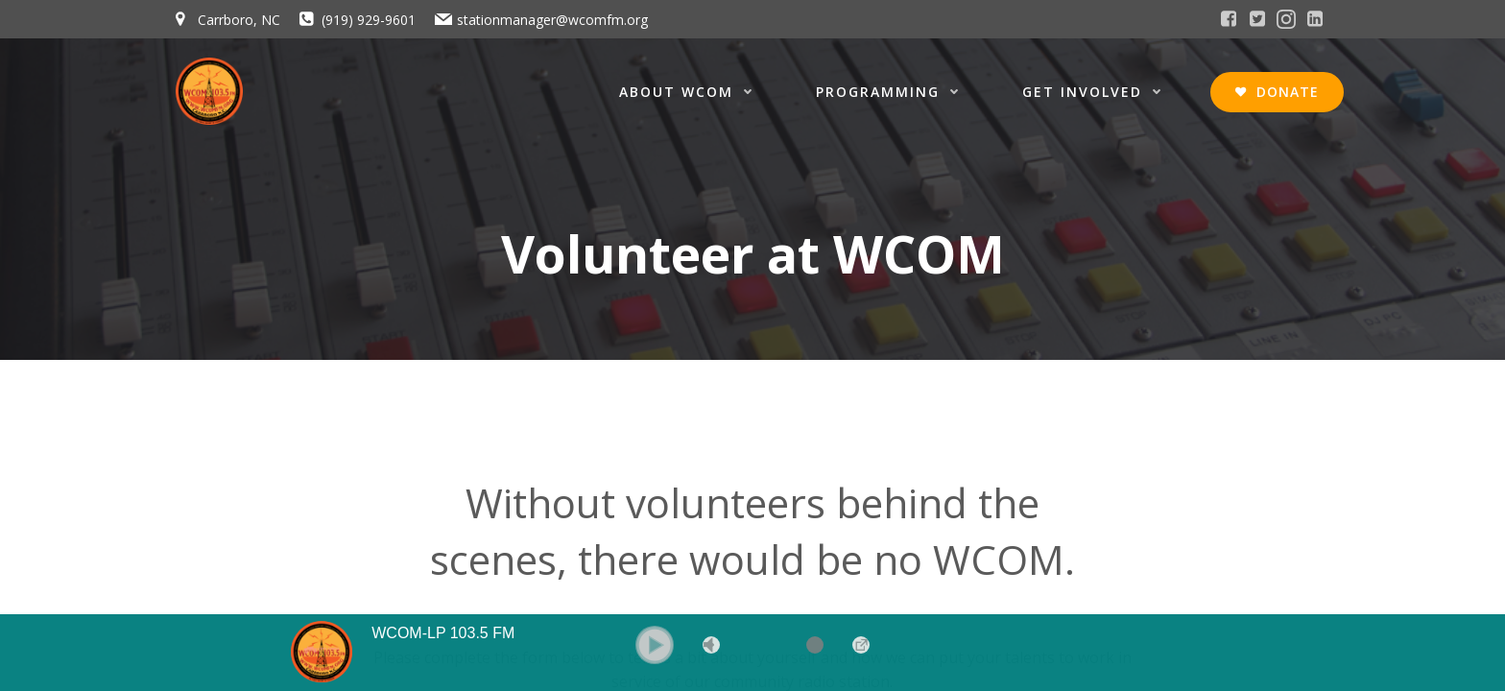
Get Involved (1096, 92)
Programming (892, 92)
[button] (654, 645)
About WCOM (690, 92)
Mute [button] (711, 645)
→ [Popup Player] (861, 645)
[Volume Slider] (786, 645)
